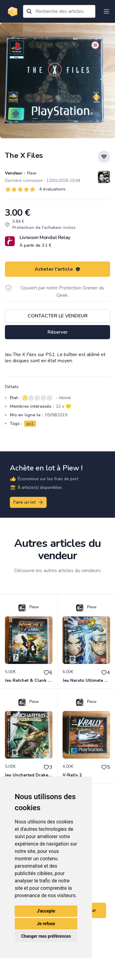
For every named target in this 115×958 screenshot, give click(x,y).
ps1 (30, 423)
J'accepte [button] (46, 911)
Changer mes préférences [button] (46, 936)
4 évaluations (52, 189)
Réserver (58, 332)
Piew (31, 173)
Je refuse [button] (46, 923)
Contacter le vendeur (58, 315)
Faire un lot (28, 502)
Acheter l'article (57, 269)
